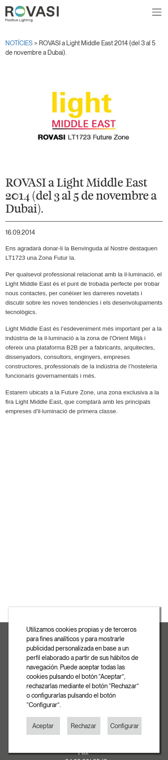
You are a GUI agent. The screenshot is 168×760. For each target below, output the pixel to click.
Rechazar (83, 725)
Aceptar (43, 725)
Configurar (124, 725)
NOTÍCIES (19, 43)
